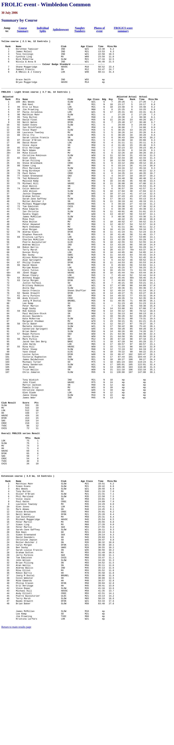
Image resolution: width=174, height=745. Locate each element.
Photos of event (99, 29)
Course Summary (23, 29)
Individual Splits (43, 29)
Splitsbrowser (61, 29)
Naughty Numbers (79, 29)
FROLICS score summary (123, 29)
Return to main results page (16, 740)
